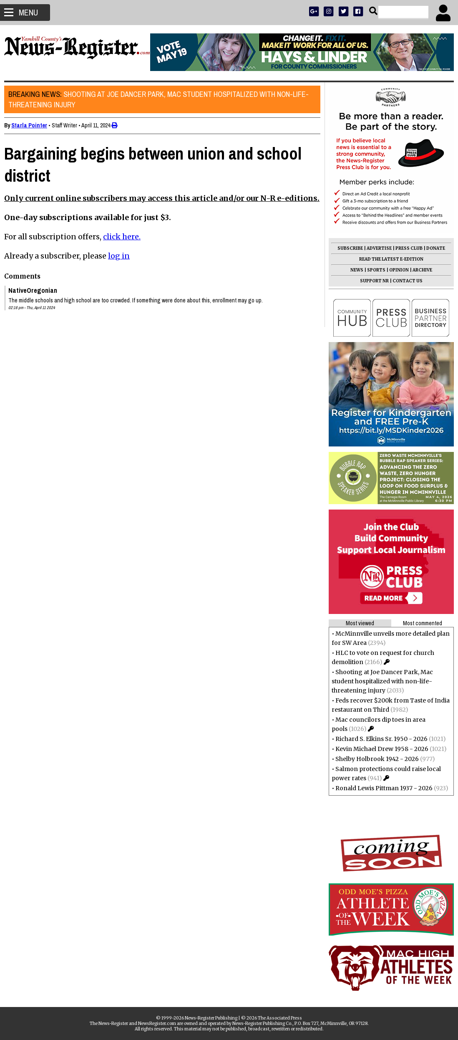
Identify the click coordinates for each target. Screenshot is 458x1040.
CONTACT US (403, 281)
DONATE (431, 248)
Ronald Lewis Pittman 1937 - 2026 (379, 788)
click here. (126, 246)
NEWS (352, 270)
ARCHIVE (418, 270)
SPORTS (372, 270)
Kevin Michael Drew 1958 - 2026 (377, 749)
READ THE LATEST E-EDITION (387, 259)
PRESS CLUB (404, 248)
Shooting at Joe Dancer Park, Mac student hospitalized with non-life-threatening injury (163, 99)
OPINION (395, 270)
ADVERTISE (375, 248)
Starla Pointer (33, 125)
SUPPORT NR (370, 281)
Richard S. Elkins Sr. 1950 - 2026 (377, 739)
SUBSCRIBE (346, 248)
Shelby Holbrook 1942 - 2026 (373, 759)
